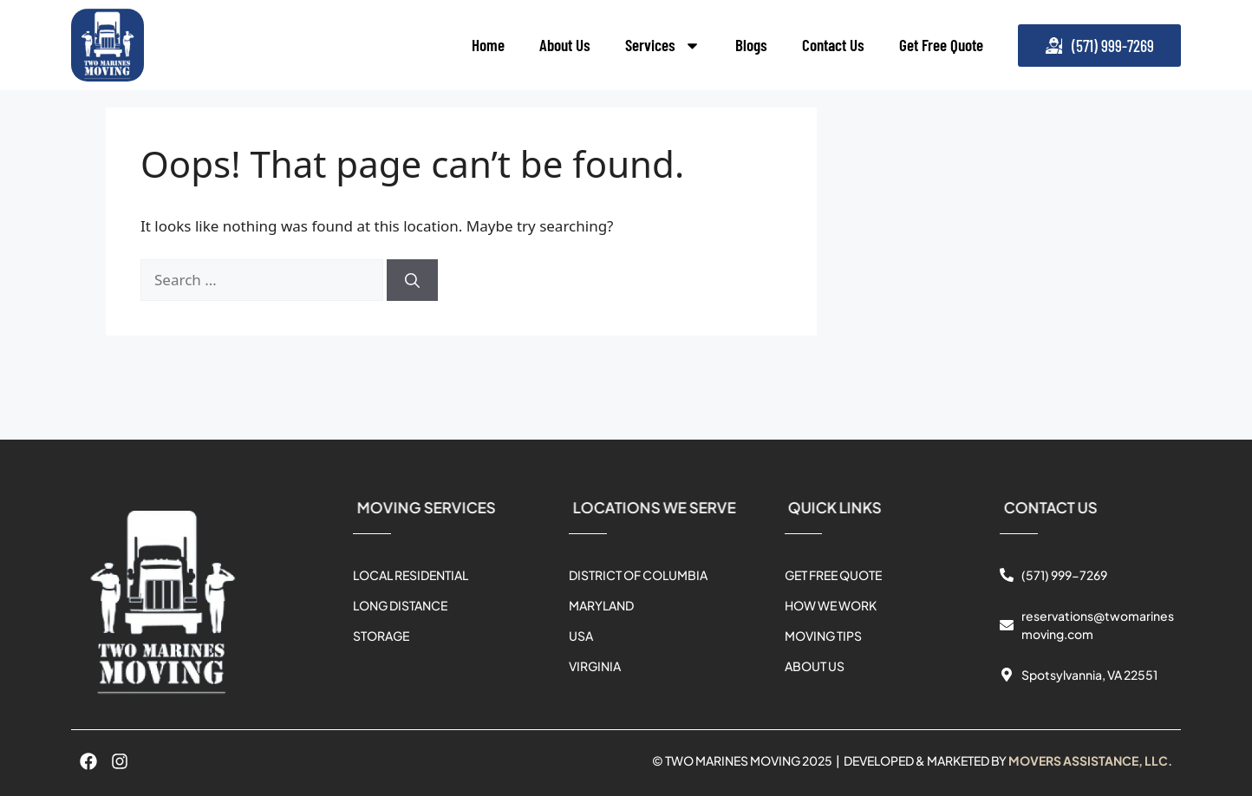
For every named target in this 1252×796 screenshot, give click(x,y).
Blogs (751, 45)
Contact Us (833, 45)
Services (663, 45)
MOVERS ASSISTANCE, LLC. (1090, 760)
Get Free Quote (941, 45)
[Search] (412, 280)
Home (488, 45)
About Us (564, 45)
